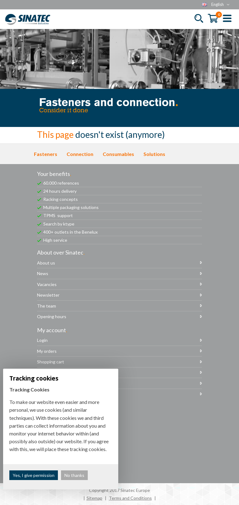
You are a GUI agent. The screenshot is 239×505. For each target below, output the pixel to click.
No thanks (74, 475)
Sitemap (94, 498)
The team (46, 305)
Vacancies (47, 284)
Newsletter (48, 295)
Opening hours (51, 316)
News (42, 273)
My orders (47, 351)
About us (46, 262)
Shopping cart (50, 361)
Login (42, 340)
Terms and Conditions (130, 498)
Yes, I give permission (33, 475)
